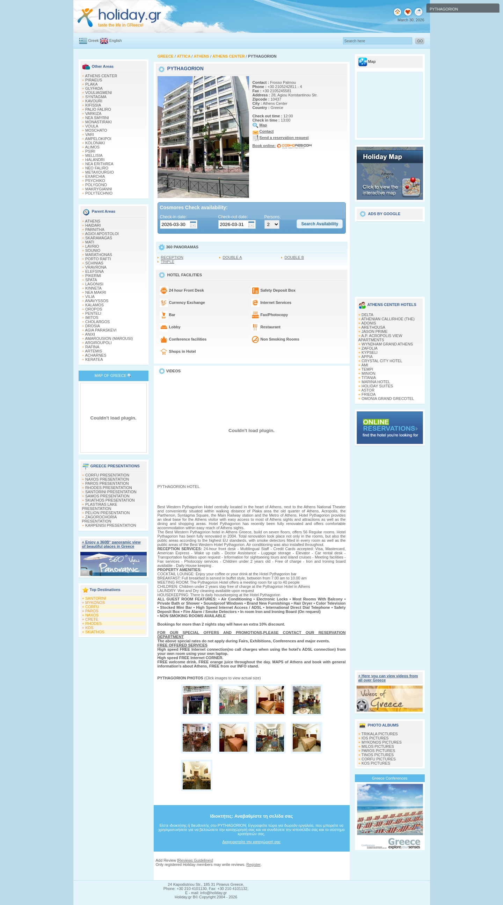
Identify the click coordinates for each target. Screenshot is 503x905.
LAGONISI (94, 284)
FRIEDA (369, 394)
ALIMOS (92, 147)
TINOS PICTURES (378, 755)
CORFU (92, 607)
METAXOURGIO (99, 172)
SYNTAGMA (96, 97)
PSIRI (90, 151)
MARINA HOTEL (376, 382)
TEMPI (367, 369)
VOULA (91, 126)
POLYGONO (96, 185)
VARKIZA (93, 113)
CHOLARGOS (97, 322)
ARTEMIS (93, 351)
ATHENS (92, 221)
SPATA (91, 280)
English (115, 40)
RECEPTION (172, 257)
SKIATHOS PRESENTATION (110, 500)
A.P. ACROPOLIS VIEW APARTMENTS (380, 338)
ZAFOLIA (370, 348)
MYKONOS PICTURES (382, 742)
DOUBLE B (294, 257)
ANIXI (90, 334)
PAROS (92, 611)
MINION (369, 373)
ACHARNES (95, 355)
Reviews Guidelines (195, 860)
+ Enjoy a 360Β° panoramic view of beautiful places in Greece (111, 544)
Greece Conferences (390, 778)
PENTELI (93, 313)
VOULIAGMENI (98, 92)
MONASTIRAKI (98, 122)
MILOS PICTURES (378, 746)
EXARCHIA (95, 176)
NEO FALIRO (96, 168)
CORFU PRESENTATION (107, 475)
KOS (89, 628)
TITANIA (369, 377)
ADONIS (368, 323)
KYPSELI (370, 352)
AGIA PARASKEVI (100, 330)
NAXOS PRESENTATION (107, 479)
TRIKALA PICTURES (380, 734)
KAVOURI (93, 101)
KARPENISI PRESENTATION (110, 525)
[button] (320, 223)
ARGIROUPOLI (98, 343)
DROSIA (92, 326)
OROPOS (93, 309)
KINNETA (93, 288)
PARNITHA (94, 229)
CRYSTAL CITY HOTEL (382, 361)
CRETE (91, 619)
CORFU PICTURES (379, 759)
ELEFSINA (94, 271)
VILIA (90, 296)
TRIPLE (167, 262)
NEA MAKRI (95, 292)
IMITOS (92, 317)
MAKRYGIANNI (98, 189)
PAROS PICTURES (378, 751)
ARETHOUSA (373, 327)
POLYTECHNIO (98, 193)
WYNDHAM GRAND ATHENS (387, 344)
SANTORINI (95, 598)
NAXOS (92, 615)
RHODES (93, 623)
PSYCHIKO (95, 180)
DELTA (367, 315)
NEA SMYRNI (97, 118)
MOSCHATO (96, 130)
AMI (364, 365)
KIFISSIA (93, 105)
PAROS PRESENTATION (107, 483)
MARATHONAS (98, 255)
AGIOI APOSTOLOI (101, 234)
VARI (89, 134)
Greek (93, 40)
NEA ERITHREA (99, 164)
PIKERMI (93, 275)
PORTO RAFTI (98, 259)
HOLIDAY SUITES (377, 386)
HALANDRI (95, 160)
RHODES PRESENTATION (108, 488)
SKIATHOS (94, 632)
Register (253, 864)
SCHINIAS (94, 263)
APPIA (366, 357)
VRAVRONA (96, 267)
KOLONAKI (95, 143)
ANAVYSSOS (96, 301)
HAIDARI (93, 225)
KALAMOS (94, 305)
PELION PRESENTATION (107, 513)
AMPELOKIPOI (98, 139)
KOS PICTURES (376, 763)
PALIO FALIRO (98, 109)
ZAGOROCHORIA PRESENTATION (99, 519)
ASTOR (367, 390)
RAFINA (92, 347)
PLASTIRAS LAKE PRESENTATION (99, 506)
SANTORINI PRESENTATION (111, 492)
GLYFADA (94, 88)
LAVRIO (92, 246)
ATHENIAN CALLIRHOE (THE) (388, 319)
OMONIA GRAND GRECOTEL (388, 398)
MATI (89, 242)
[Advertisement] (251, 873)
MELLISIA (94, 155)
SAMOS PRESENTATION (107, 496)
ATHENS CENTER (101, 76)
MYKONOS (95, 602)
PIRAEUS (93, 80)
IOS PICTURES (375, 738)
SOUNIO (92, 250)
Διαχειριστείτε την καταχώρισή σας (251, 842)
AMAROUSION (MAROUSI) (109, 338)
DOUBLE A (232, 257)
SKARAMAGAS (98, 238)
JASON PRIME (375, 331)
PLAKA (91, 84)
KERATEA (94, 359)
